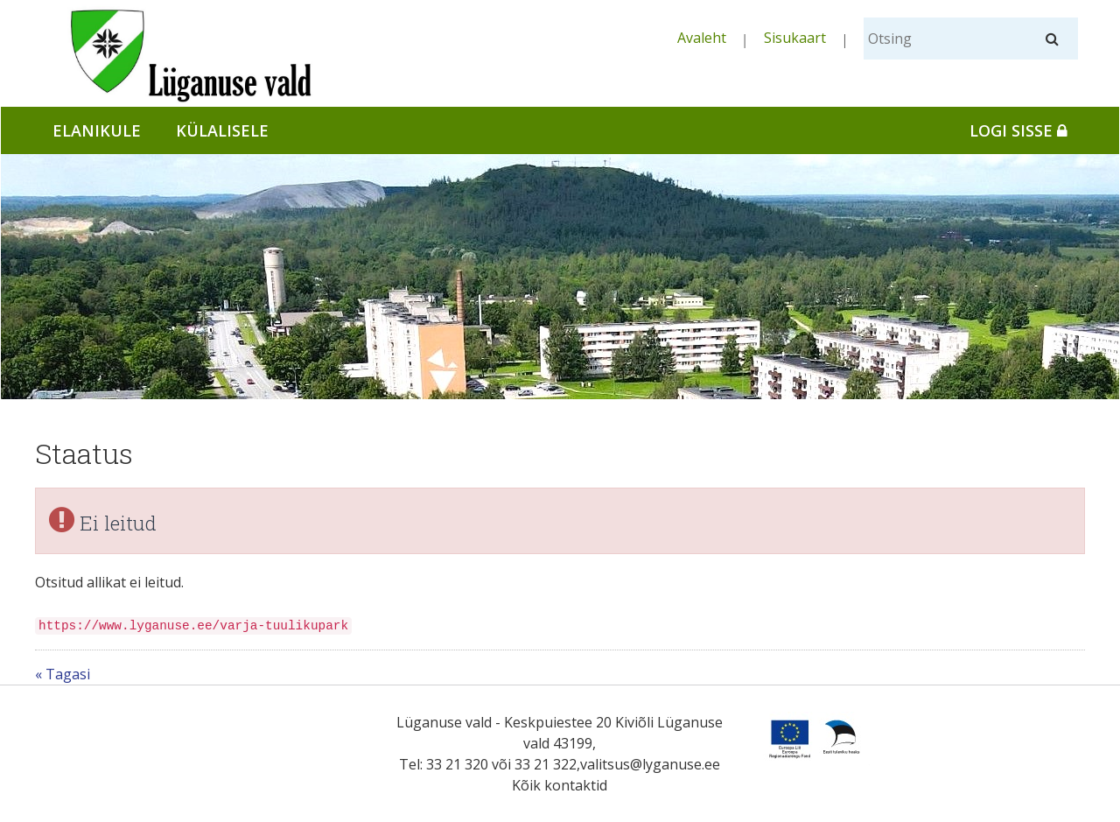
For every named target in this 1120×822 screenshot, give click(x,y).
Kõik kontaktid (559, 785)
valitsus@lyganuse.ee (650, 764)
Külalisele (222, 130)
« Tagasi (62, 674)
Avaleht (701, 37)
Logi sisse (1019, 130)
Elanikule (96, 130)
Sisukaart (795, 37)
